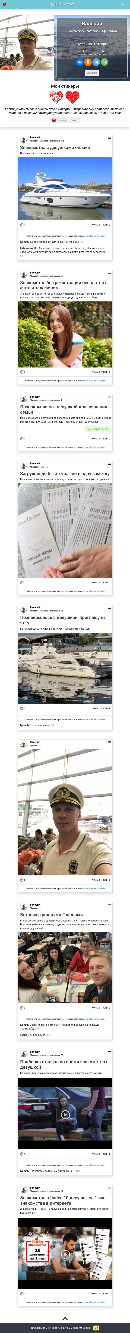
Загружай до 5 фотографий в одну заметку (65, 473)
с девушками (54, 141)
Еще (94, 297)
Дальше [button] (92, 72)
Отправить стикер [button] (65, 120)
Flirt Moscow (62, 4)
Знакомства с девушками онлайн (55, 147)
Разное (40, 467)
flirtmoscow (27, 248)
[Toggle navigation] (123, 4)
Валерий (35, 137)
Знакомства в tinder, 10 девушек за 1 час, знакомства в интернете (63, 1200)
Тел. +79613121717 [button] (97, 429)
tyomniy (24, 241)
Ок (96, 1328)
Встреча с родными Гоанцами (51, 914)
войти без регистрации (94, 236)
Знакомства (42, 141)
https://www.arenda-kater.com (92, 37)
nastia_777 (26, 1034)
